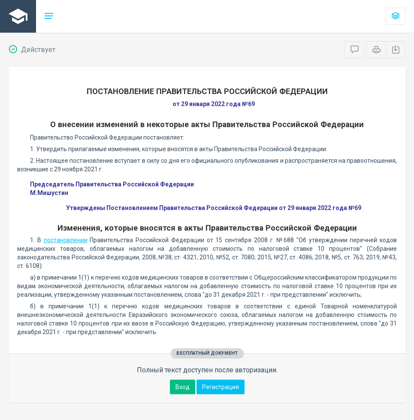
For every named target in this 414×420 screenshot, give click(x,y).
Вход (182, 386)
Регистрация (220, 386)
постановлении (66, 240)
